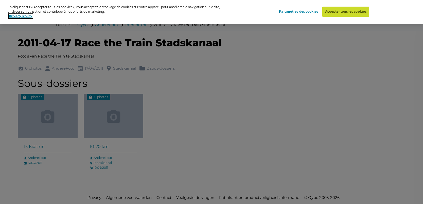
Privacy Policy (20, 16)
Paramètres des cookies (298, 11)
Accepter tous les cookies (345, 11)
